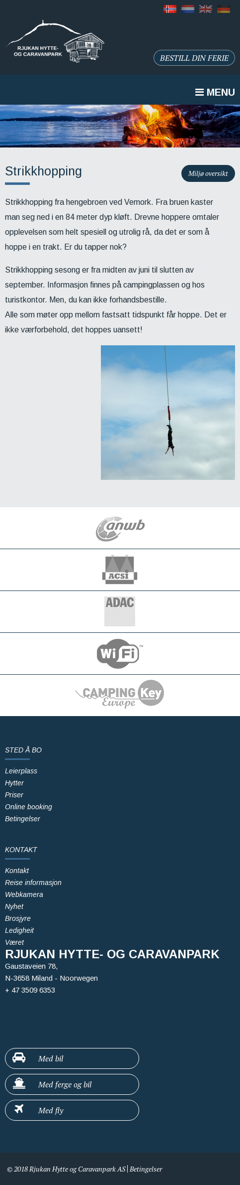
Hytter (14, 783)
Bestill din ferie (194, 57)
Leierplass (21, 771)
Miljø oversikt (208, 173)
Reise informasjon (33, 883)
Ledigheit (19, 930)
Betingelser (22, 819)
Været (14, 942)
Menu (215, 92)
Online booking (28, 807)
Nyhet (14, 906)
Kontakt (17, 871)
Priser (14, 795)
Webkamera (24, 894)
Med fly (37, 1110)
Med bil (37, 1058)
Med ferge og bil (51, 1084)
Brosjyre (18, 918)
